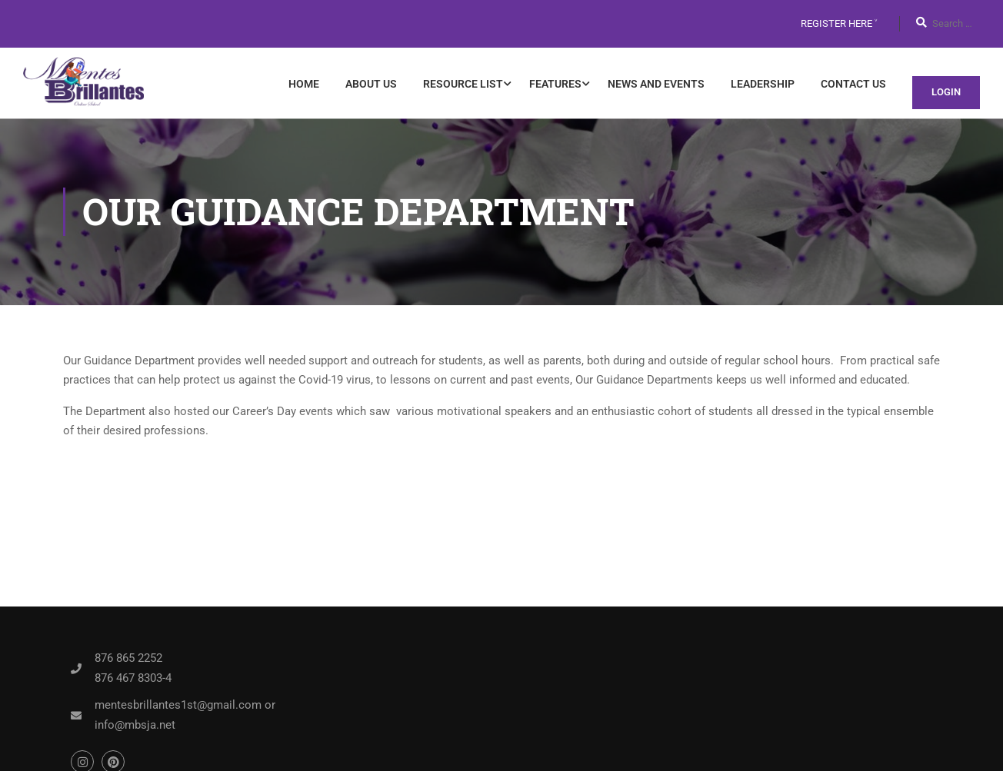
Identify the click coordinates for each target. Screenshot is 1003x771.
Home (303, 84)
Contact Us (853, 84)
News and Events (656, 84)
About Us (371, 84)
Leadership (763, 84)
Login (946, 92)
